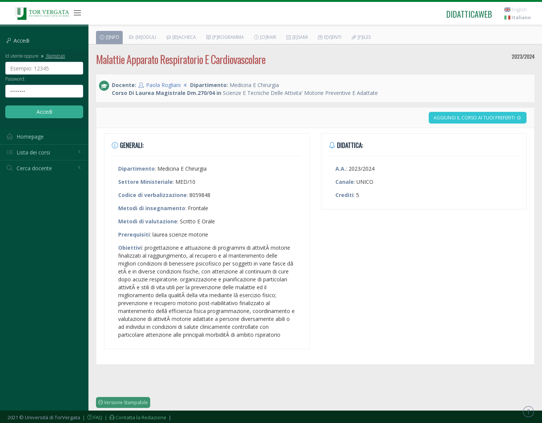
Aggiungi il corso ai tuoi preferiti (478, 118)
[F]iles (361, 37)
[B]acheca (181, 37)
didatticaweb (469, 14)
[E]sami (297, 37)
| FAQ (91, 417)
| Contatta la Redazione (135, 417)
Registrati (52, 56)
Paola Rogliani (163, 85)
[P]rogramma (225, 37)
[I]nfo (109, 37)
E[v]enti (329, 37)
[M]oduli (142, 37)
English (515, 9)
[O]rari (264, 37)
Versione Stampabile (123, 402)
